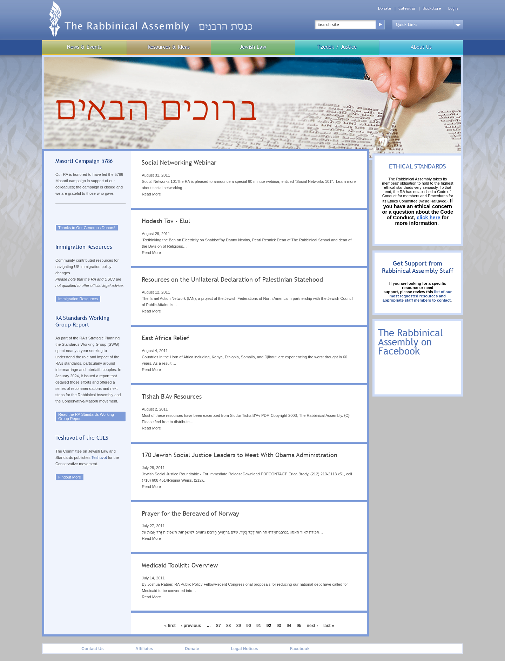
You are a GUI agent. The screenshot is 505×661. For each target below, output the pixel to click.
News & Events (84, 47)
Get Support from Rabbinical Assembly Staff (417, 267)
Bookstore (432, 9)
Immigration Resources (78, 299)
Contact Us (92, 648)
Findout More (69, 477)
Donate (384, 9)
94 (289, 625)
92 (269, 625)
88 (228, 625)
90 (248, 625)
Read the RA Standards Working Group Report (86, 416)
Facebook (300, 648)
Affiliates (144, 648)
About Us (421, 47)
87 (218, 625)
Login (453, 9)
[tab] (249, 180)
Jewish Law (253, 47)
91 (258, 625)
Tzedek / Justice (337, 47)
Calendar (407, 9)
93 (278, 625)
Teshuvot (99, 457)
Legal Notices (244, 648)
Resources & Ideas (169, 47)
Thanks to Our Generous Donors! (86, 228)
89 (238, 625)
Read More (151, 194)
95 (299, 625)
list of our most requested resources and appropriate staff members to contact (417, 296)
